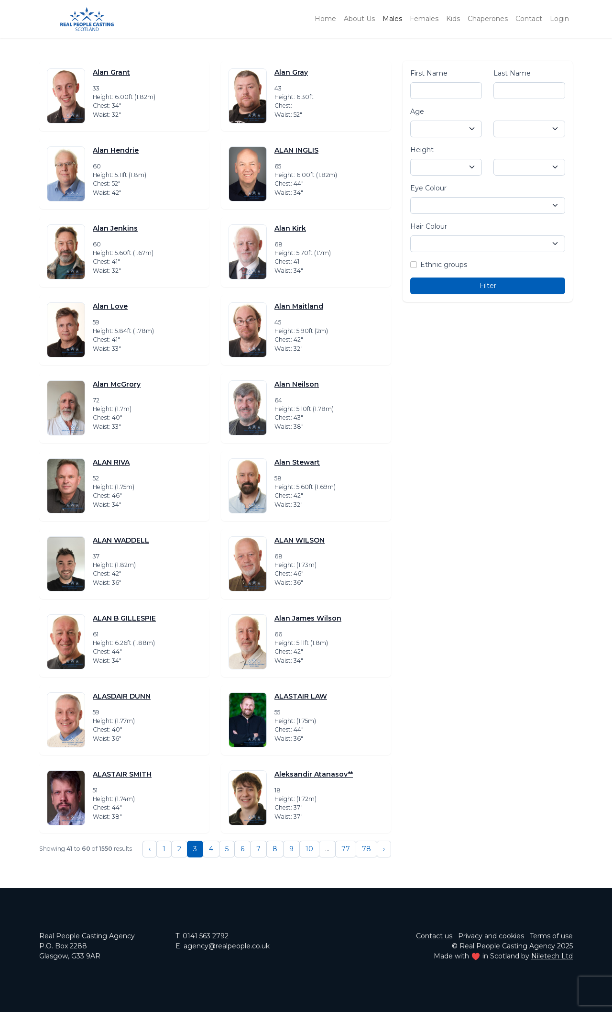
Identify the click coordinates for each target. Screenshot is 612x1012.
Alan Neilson (296, 384)
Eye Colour (428, 188)
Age (417, 111)
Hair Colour (428, 226)
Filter (488, 285)
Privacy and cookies (491, 936)
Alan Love (110, 306)
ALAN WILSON (299, 540)
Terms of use (551, 936)
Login (559, 18)
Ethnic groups (443, 264)
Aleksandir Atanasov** (313, 774)
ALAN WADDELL (121, 540)
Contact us (434, 936)
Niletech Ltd (552, 956)
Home (325, 18)
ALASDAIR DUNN (122, 696)
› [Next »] (384, 849)
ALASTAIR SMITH (122, 774)
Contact (528, 18)
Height (422, 149)
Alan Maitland (298, 306)
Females (424, 18)
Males (392, 18)
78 (366, 849)
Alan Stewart (297, 462)
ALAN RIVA (111, 462)
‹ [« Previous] (150, 849)
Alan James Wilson (307, 618)
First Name (429, 73)
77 (345, 849)
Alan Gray (291, 72)
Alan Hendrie (116, 150)
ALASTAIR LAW (300, 696)
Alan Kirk (290, 228)
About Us (359, 18)
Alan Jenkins (115, 228)
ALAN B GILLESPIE (124, 618)
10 (309, 849)
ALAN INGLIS (296, 150)
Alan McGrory (117, 384)
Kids (453, 18)
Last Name (512, 73)
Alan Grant (111, 72)
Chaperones (488, 18)
